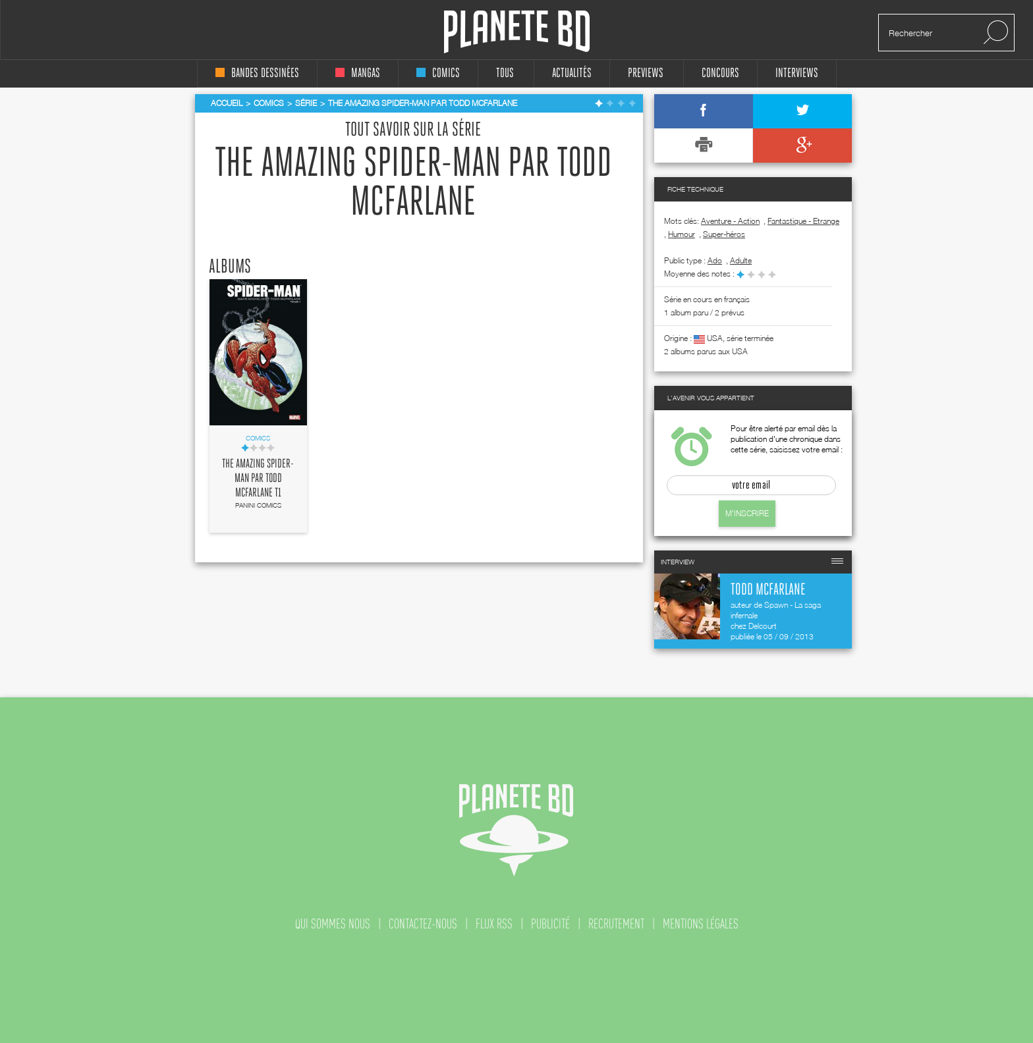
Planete (517, 32)
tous (505, 73)
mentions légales (701, 924)
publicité (550, 924)
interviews (796, 73)
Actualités (572, 73)
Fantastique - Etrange (803, 221)
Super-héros (724, 234)
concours (720, 73)
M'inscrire (747, 513)
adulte (741, 260)
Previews (645, 73)
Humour (681, 234)
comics (438, 73)
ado (715, 260)
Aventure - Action (730, 221)
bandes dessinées (257, 73)
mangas (357, 73)
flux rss (494, 924)
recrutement (616, 924)
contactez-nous (423, 924)
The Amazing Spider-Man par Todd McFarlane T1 (258, 478)
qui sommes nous (332, 924)
